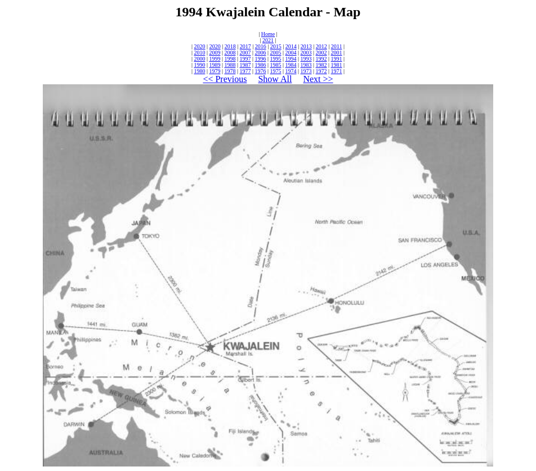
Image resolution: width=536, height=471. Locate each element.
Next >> (318, 79)
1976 (260, 71)
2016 (260, 46)
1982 (321, 65)
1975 (276, 71)
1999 (214, 59)
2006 (260, 52)
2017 (245, 46)
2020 (200, 46)
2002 (321, 52)
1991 (336, 59)
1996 (260, 59)
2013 (306, 46)
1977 (245, 71)
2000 (199, 59)
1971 (336, 71)
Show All (275, 79)
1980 (199, 71)
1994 (291, 59)
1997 (245, 59)
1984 (291, 65)
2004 (291, 52)
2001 (336, 52)
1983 (306, 65)
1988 (229, 65)
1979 (214, 71)
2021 (268, 40)
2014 (291, 46)
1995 (276, 59)
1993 (306, 59)
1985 (276, 65)
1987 (245, 65)
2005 (276, 52)
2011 (336, 46)
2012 (321, 46)
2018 (230, 46)
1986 (260, 65)
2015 (276, 46)
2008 (229, 52)
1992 (321, 59)
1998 (229, 59)
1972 (321, 71)
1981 (336, 65)
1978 (229, 71)
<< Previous (225, 79)
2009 (214, 52)
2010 (199, 52)
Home (268, 34)
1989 (214, 65)
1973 (306, 71)
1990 (199, 65)
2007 (245, 52)
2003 (306, 52)
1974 (291, 71)
